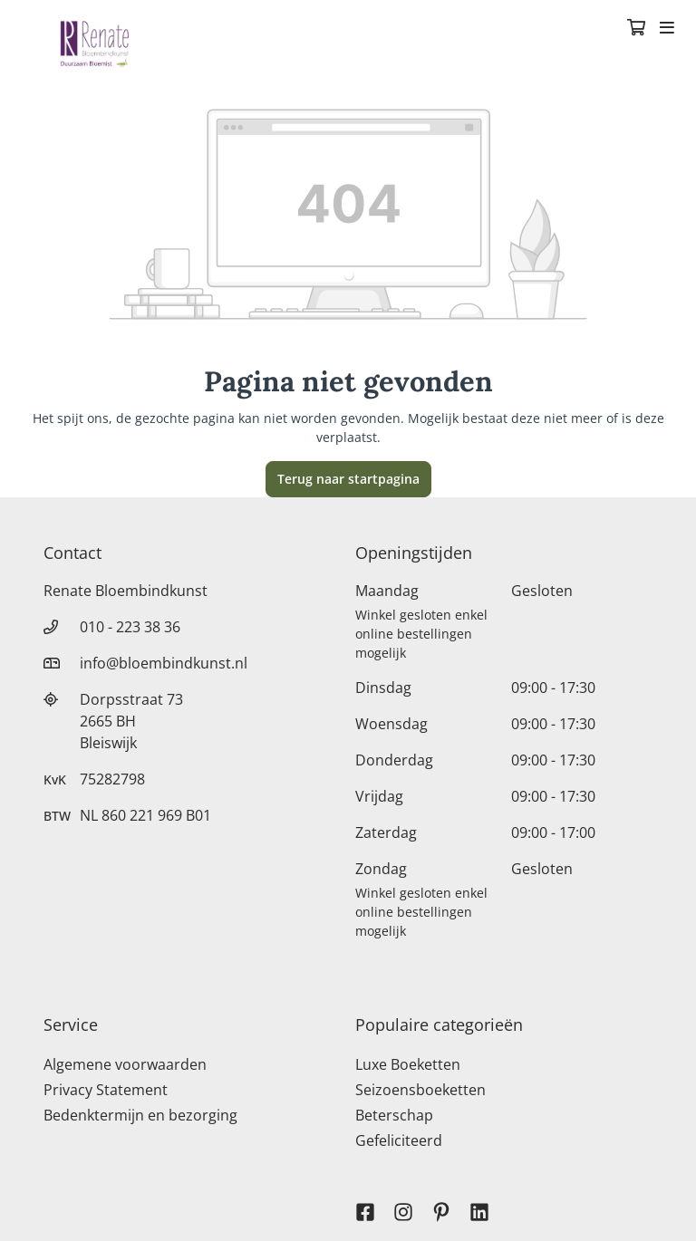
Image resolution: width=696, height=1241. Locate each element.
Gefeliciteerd (398, 1140)
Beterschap (394, 1115)
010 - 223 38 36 (130, 627)
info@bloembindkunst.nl (163, 663)
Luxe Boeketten (407, 1064)
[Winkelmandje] (636, 29)
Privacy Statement (106, 1090)
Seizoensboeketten (420, 1090)
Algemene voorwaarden (125, 1064)
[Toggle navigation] (667, 29)
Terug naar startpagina (348, 478)
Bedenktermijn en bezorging (140, 1115)
